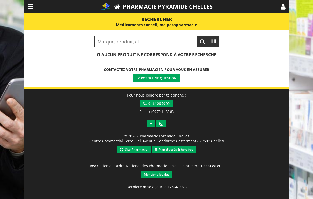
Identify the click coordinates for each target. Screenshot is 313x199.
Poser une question (157, 78)
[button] (283, 6)
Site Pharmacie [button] (133, 149)
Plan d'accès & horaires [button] (174, 149)
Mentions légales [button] (156, 174)
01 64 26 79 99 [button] (156, 103)
